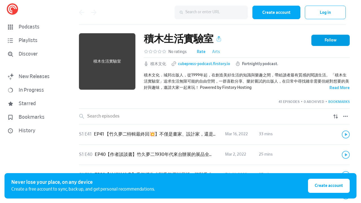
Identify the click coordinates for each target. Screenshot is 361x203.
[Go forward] (94, 12)
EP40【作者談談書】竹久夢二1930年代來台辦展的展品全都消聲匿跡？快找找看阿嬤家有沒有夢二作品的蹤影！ (205, 154)
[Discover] (32, 54)
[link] (214, 134)
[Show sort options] (335, 116)
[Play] (346, 134)
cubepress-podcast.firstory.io (204, 64)
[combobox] (211, 12)
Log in (325, 12)
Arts (216, 52)
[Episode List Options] (345, 116)
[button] (34, 27)
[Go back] (81, 12)
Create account (276, 12)
